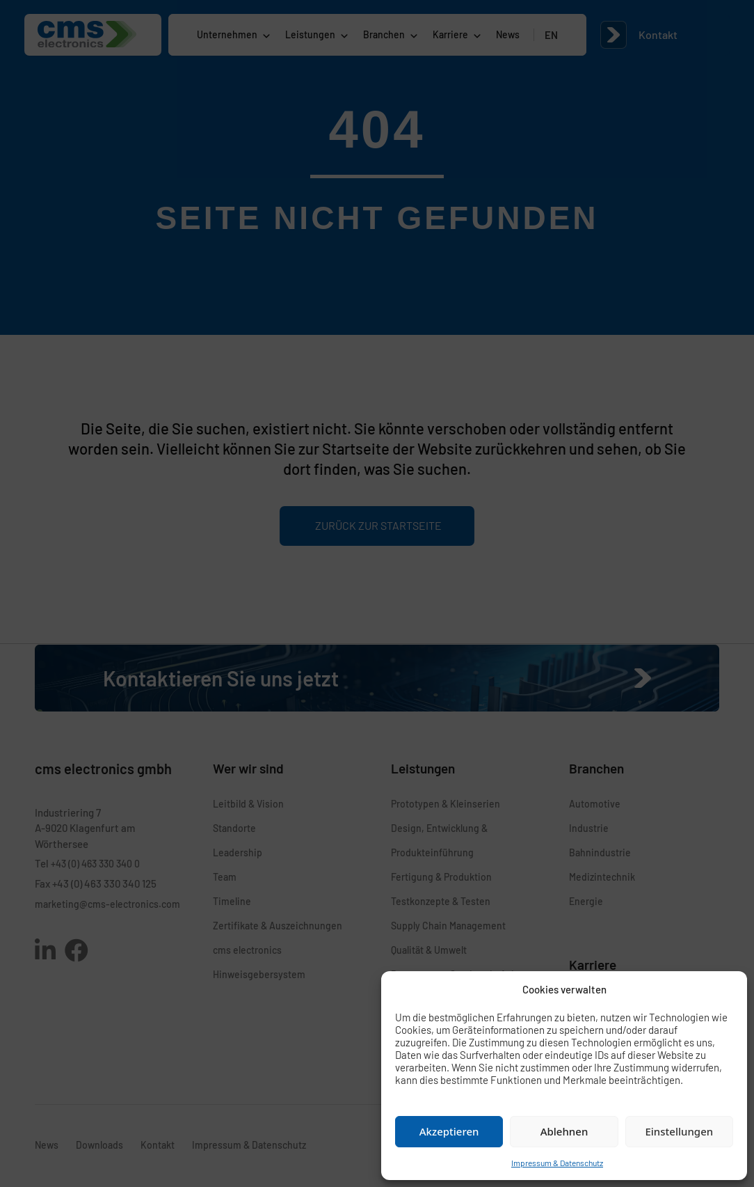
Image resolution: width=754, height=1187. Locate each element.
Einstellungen (679, 1131)
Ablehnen (564, 1131)
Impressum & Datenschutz (557, 1163)
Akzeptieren (449, 1131)
